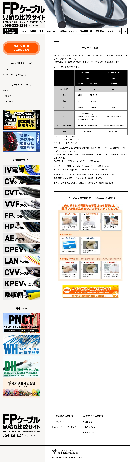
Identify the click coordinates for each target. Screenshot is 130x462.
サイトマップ (9, 101)
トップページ (9, 69)
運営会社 (8, 90)
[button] (124, 31)
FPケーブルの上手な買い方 (15, 74)
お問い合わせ (9, 96)
